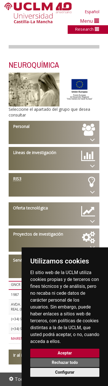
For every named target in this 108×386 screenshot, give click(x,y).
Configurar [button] (65, 372)
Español (92, 11)
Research (87, 29)
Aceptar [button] (65, 353)
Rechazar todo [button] (65, 362)
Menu (89, 21)
